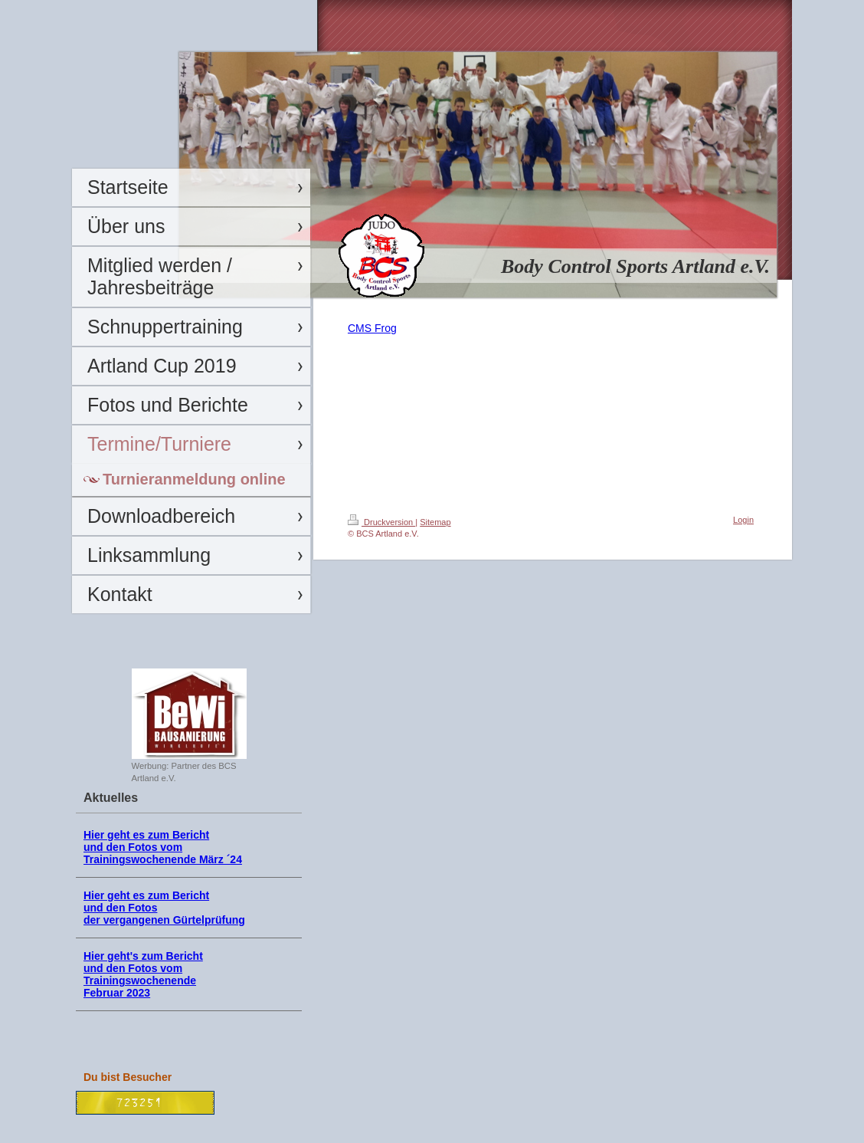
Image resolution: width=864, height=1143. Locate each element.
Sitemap (435, 522)
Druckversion (381, 522)
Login (743, 519)
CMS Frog (372, 328)
